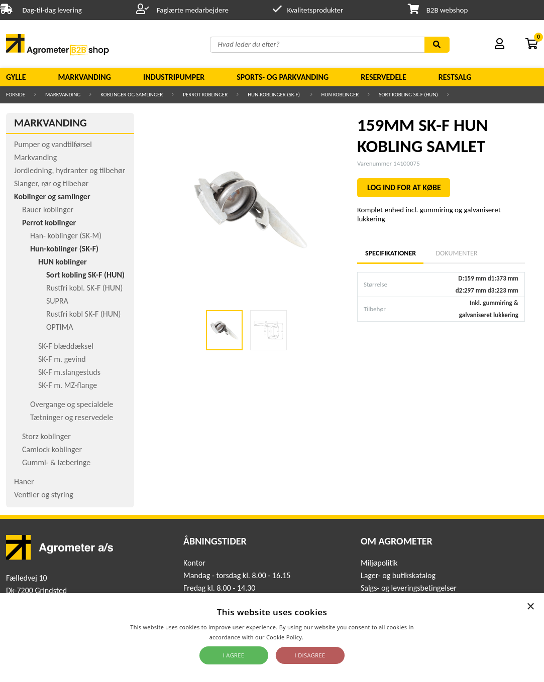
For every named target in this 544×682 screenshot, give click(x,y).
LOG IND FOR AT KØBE (404, 187)
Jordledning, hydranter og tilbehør (69, 170)
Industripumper (173, 77)
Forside (15, 94)
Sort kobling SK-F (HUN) (408, 94)
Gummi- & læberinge (56, 462)
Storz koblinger (46, 436)
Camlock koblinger (52, 449)
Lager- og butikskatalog (398, 575)
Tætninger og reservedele (71, 417)
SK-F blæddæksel (65, 346)
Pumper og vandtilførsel (53, 144)
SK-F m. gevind (62, 359)
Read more (320, 637)
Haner (24, 481)
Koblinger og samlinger (131, 94)
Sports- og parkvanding (283, 77)
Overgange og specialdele (71, 404)
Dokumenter (456, 253)
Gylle (16, 77)
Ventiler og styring (43, 494)
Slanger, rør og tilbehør (51, 183)
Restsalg (455, 77)
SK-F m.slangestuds (69, 372)
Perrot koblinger (205, 94)
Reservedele (383, 77)
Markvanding (84, 77)
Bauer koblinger (47, 209)
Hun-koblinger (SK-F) (274, 94)
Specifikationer (390, 253)
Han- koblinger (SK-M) (65, 235)
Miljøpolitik (379, 563)
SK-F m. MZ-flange (67, 385)
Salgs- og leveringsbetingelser (409, 588)
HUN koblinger (340, 94)
